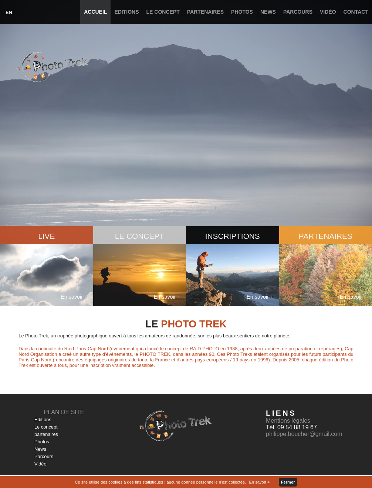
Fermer (288, 482)
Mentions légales (288, 420)
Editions (126, 12)
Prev (10, 120)
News (268, 12)
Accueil (95, 12)
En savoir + (259, 482)
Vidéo (328, 12)
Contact (356, 12)
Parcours (297, 12)
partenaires (205, 12)
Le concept (163, 12)
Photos (242, 12)
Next (362, 120)
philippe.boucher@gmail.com (304, 434)
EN (9, 12)
